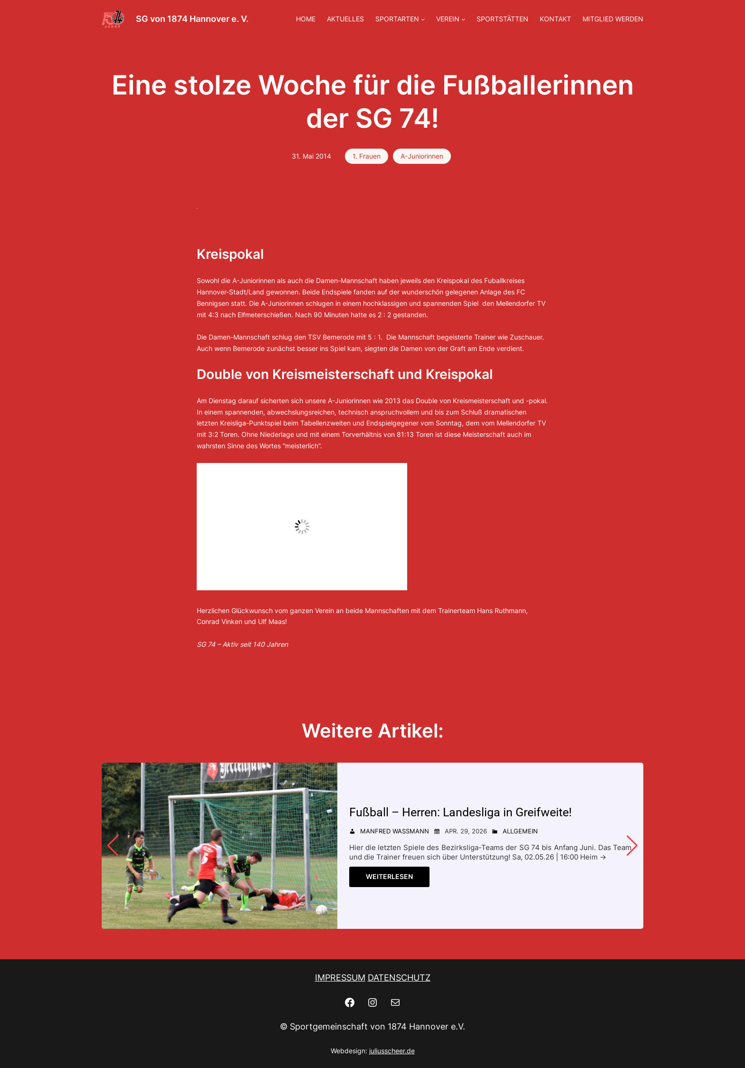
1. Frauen (367, 156)
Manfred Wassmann (394, 831)
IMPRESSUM (340, 978)
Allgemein (520, 831)
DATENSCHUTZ (399, 978)
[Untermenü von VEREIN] (463, 19)
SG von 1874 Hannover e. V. (192, 19)
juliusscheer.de (392, 1051)
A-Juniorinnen (422, 156)
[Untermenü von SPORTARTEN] (423, 19)
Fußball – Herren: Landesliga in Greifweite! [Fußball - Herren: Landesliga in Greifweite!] (460, 812)
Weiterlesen (389, 876)
